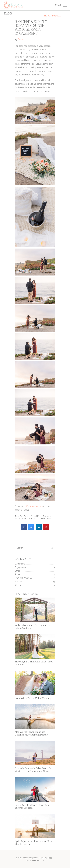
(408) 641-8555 (46, 858)
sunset (48, 518)
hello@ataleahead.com (35, 860)
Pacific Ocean (21, 518)
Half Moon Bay (39, 516)
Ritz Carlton (39, 518)
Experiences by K (34, 506)
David (20, 39)
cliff (30, 516)
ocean (49, 516)
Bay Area (24, 516)
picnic (30, 518)
